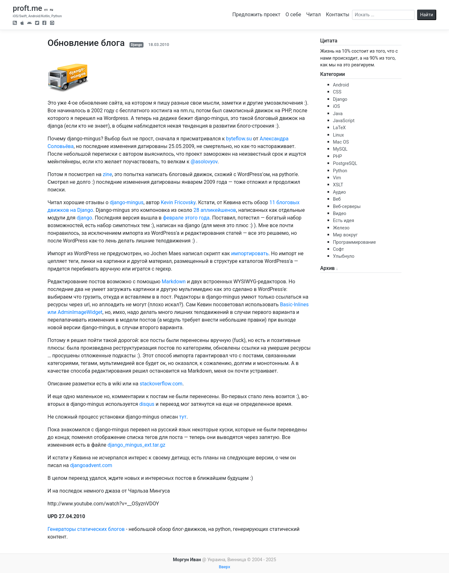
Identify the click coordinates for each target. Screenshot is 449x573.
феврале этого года (186, 218)
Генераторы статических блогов (86, 529)
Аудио (339, 192)
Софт (338, 249)
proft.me (27, 8)
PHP (337, 156)
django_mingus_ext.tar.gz (136, 445)
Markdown (174, 282)
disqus (146, 404)
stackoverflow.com (161, 384)
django (84, 218)
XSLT (338, 185)
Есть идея (343, 220)
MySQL (340, 149)
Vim (337, 178)
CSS (337, 92)
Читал (313, 14)
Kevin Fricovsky (178, 202)
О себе (293, 14)
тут (183, 417)
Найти (426, 14)
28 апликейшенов (215, 210)
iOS (336, 106)
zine (107, 174)
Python (340, 171)
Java (337, 113)
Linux (338, 135)
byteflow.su (239, 139)
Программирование (354, 242)
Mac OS (341, 142)
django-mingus (127, 202)
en (46, 10)
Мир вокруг (345, 235)
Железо (341, 228)
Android (341, 85)
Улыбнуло (343, 256)
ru (51, 10)
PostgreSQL (345, 163)
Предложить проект (256, 14)
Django (136, 45)
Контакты (337, 14)
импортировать (250, 253)
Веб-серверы (347, 206)
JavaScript (344, 120)
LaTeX (339, 127)
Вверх (224, 566)
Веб (337, 199)
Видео (339, 213)
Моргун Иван (187, 559)
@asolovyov (204, 162)
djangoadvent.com (91, 465)
